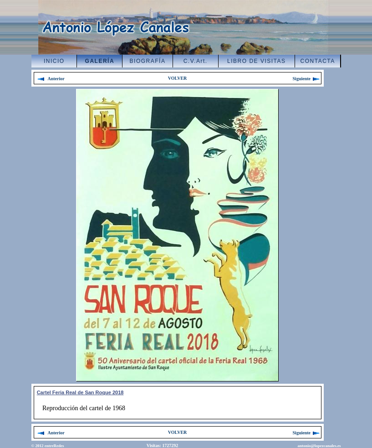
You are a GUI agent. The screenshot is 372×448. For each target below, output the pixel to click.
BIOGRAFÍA (148, 61)
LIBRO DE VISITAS (256, 61)
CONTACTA (318, 61)
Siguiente (307, 78)
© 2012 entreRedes (47, 445)
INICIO (54, 61)
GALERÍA (100, 61)
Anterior (50, 78)
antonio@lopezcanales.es (319, 445)
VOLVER (177, 78)
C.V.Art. (195, 61)
